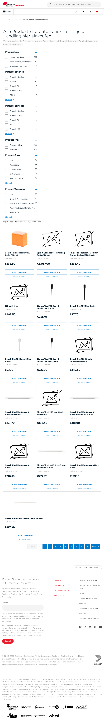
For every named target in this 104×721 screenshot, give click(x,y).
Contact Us (59, 585)
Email (5, 602)
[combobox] (74, 4)
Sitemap (82, 613)
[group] (21, 57)
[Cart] (83, 12)
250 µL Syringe (11, 306)
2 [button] (44, 547)
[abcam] (26, 707)
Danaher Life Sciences (89, 618)
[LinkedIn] (90, 627)
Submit (8, 641)
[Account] (90, 12)
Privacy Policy (32, 628)
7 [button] (71, 547)
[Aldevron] (40, 707)
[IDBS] (67, 707)
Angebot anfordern (19, 276)
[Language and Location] (97, 12)
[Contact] (76, 12)
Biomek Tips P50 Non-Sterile (82, 306)
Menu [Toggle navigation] (7, 11)
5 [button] (60, 547)
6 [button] (66, 547)
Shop (16, 19)
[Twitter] (95, 627)
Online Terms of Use (88, 598)
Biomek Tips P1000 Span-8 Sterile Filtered (23, 518)
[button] (50, 4)
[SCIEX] (53, 716)
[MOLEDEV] (26, 716)
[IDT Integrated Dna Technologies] (81, 707)
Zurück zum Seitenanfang (87, 567)
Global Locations (61, 590)
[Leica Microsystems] (12, 716)
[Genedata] (53, 707)
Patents (82, 603)
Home (8, 19)
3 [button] (50, 547)
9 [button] (81, 547)
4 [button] (55, 547)
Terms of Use (7, 630)
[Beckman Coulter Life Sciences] (13, 4)
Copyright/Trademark (88, 580)
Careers (57, 580)
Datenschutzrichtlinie (88, 608)
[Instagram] (85, 627)
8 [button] (76, 547)
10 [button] (87, 547)
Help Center (59, 595)
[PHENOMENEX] (40, 716)
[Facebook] (80, 627)
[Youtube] (100, 627)
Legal (81, 593)
